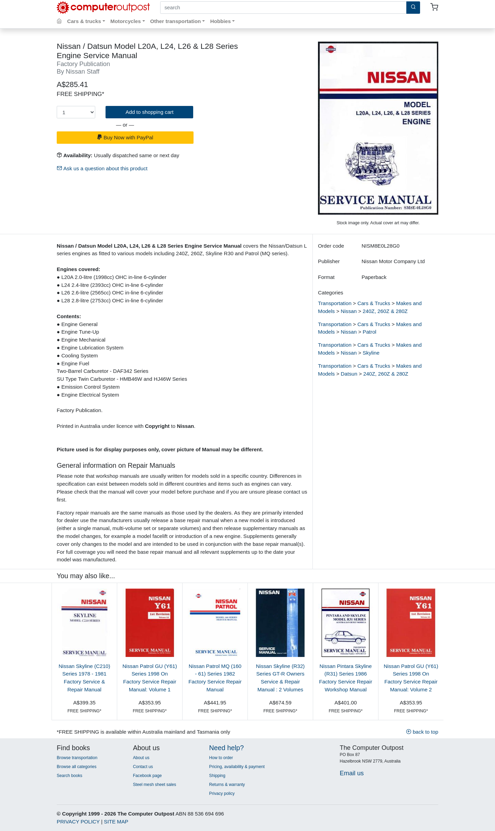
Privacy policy (221, 793)
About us (141, 757)
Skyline (371, 353)
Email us (352, 773)
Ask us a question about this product (102, 168)
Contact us (143, 766)
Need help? (226, 748)
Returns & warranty (227, 784)
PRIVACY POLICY (78, 821)
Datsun (349, 374)
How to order (221, 757)
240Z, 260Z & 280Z (385, 311)
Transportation (334, 303)
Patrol (369, 332)
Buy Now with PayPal (125, 137)
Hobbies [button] (220, 21)
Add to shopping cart (149, 112)
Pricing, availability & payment (236, 766)
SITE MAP (116, 821)
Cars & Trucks (374, 303)
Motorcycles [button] (125, 21)
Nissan (348, 311)
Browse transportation (77, 757)
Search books (69, 775)
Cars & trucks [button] (84, 21)
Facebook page (147, 775)
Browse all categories (77, 766)
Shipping (217, 775)
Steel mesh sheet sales (154, 784)
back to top (422, 732)
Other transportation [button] (175, 21)
